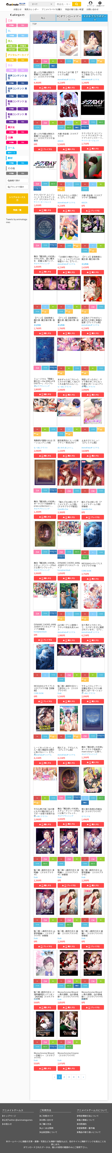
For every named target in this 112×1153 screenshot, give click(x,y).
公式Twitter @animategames (18, 1119)
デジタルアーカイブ (18, 55)
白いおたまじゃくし (65, 447)
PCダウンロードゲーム (69, 18)
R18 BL (23, 50)
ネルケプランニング (42, 263)
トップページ (9, 1115)
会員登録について (48, 1132)
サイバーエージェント (90, 140)
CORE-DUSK (86, 570)
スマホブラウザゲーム (94, 17)
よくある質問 (46, 1128)
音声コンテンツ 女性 (17, 77)
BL (9, 30)
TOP (34, 23)
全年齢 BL (23, 46)
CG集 (10, 137)
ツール (11, 148)
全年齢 (11, 25)
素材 (10, 158)
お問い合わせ (46, 1119)
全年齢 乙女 (11, 46)
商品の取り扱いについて (89, 1132)
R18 (22, 25)
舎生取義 (85, 264)
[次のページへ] (83, 1076)
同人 (10, 41)
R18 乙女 (12, 50)
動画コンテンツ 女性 (17, 103)
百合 (10, 65)
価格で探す (14, 180)
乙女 (10, 20)
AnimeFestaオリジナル (66, 79)
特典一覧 (17, 209)
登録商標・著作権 (86, 1128)
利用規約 (81, 1123)
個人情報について (86, 1119)
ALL (43, 17)
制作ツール (11, 153)
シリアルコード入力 (17, 199)
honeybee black (64, 570)
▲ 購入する (45, 87)
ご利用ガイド (46, 1115)
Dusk (59, 693)
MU (35, 79)
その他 (11, 168)
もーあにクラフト (65, 386)
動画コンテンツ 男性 (17, 115)
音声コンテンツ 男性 (17, 90)
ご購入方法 (45, 1123)
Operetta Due (63, 509)
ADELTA (60, 141)
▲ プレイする (45, 149)
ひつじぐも (86, 816)
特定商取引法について (88, 1115)
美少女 (11, 127)
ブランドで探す (16, 186)
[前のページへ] (54, 1076)
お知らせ (7, 1123)
